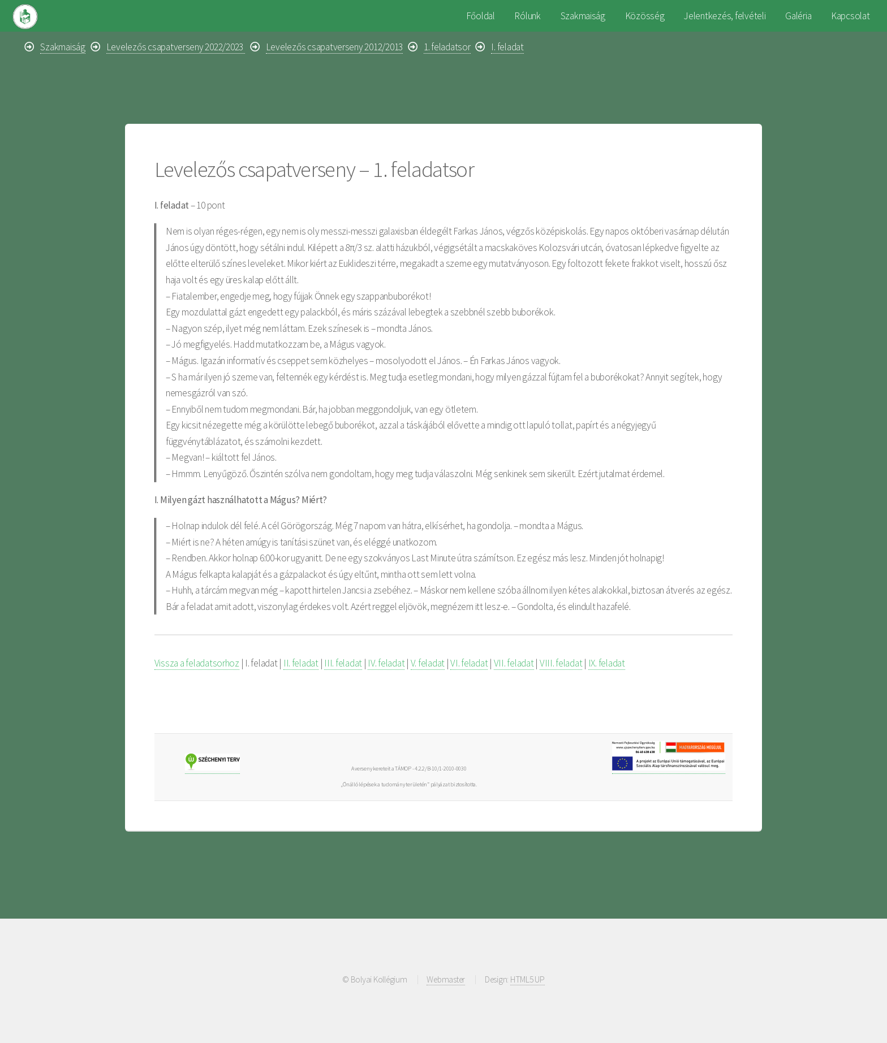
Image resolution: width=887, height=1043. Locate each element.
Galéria (798, 16)
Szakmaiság (583, 16)
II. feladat (300, 663)
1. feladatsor (447, 47)
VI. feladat (469, 663)
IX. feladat (606, 663)
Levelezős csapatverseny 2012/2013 (334, 47)
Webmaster (446, 979)
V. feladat (428, 663)
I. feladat (507, 47)
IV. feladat (386, 663)
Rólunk (527, 16)
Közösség (645, 16)
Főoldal (480, 16)
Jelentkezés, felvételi (724, 16)
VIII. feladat (561, 663)
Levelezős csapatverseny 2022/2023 (175, 47)
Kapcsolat (850, 16)
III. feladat (343, 663)
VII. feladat (514, 663)
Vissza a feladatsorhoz (196, 663)
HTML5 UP (527, 979)
